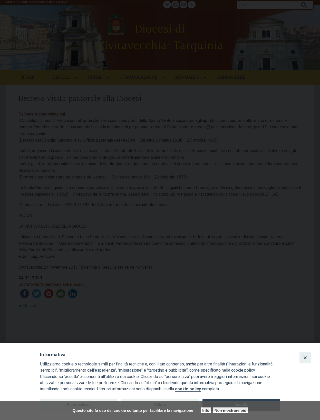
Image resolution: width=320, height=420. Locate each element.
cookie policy (188, 388)
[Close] (305, 357)
